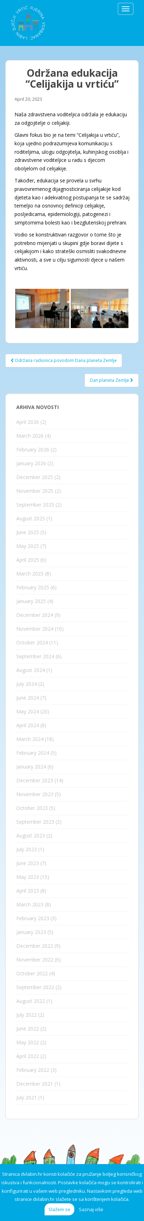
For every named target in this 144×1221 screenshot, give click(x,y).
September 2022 (35, 987)
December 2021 (34, 1083)
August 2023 (30, 835)
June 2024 (27, 697)
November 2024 (34, 628)
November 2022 (34, 959)
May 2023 (27, 877)
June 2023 (27, 863)
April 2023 (27, 890)
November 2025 (34, 490)
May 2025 (27, 546)
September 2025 (35, 504)
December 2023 (34, 780)
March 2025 (30, 573)
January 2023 (31, 932)
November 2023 (34, 794)
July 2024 (26, 683)
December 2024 (34, 615)
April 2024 (27, 725)
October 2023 (32, 808)
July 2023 (26, 849)
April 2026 (27, 422)
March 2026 (30, 435)
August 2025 (30, 518)
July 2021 (26, 1097)
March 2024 (30, 739)
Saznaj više (91, 1209)
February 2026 (32, 449)
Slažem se (59, 1209)
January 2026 (31, 463)
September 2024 (35, 656)
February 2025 (32, 587)
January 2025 (31, 601)
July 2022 (26, 1014)
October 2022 (32, 973)
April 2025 (27, 559)
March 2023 (30, 904)
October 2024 (32, 642)
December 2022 (34, 945)
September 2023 (35, 821)
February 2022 (32, 1070)
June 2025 (27, 532)
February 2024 (32, 752)
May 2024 (27, 711)
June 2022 (27, 1028)
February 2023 (32, 918)
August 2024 (30, 670)
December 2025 (34, 477)
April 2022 (27, 1056)
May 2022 (27, 1042)
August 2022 (30, 1001)
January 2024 (31, 766)
